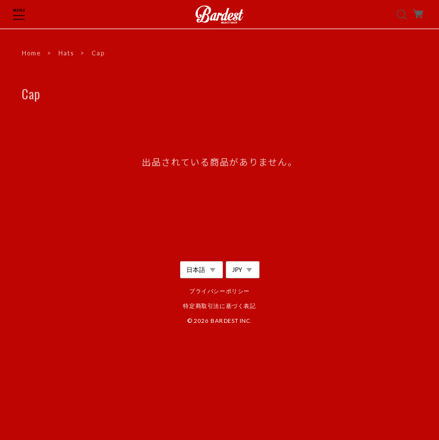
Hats (66, 53)
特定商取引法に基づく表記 (219, 305)
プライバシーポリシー (219, 290)
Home (31, 53)
